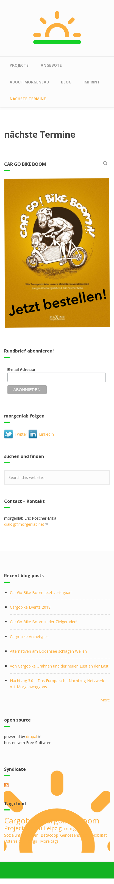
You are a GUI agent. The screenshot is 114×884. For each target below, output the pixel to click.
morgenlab (76, 828)
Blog (66, 82)
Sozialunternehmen (21, 835)
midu (35, 828)
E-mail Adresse (21, 369)
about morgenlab (29, 82)
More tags (49, 841)
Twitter (21, 434)
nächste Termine (28, 98)
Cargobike (22, 820)
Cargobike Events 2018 (30, 607)
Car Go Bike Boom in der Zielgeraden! (43, 621)
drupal (33, 736)
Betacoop (49, 835)
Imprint (92, 82)
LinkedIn (46, 434)
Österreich (13, 841)
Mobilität (99, 835)
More (105, 700)
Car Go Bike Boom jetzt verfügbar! (40, 592)
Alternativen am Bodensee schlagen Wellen (48, 651)
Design (31, 841)
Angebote (51, 65)
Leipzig (53, 828)
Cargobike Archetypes (29, 636)
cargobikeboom (71, 820)
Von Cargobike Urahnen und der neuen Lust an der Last (59, 666)
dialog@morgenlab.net (26, 524)
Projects (19, 65)
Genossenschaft (74, 835)
